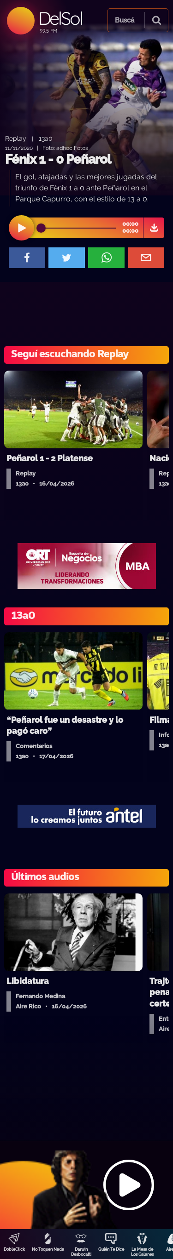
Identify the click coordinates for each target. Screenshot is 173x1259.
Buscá (124, 20)
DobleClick (14, 1249)
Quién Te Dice (111, 1249)
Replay (15, 138)
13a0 (46, 138)
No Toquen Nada (48, 1249)
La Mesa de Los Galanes (142, 1252)
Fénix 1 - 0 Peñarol (58, 159)
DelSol (60, 18)
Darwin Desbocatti (81, 1252)
